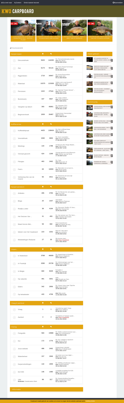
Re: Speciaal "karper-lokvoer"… (65, 90)
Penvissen (22, 91)
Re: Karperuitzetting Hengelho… (65, 378)
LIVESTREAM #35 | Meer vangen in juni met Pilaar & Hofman (100, 37)
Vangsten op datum (25, 107)
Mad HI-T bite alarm (62, 230)
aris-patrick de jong (64, 224)
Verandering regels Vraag (63, 308)
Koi (19, 341)
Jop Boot (61, 68)
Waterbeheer (22, 356)
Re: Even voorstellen (62, 137)
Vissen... (14, 249)
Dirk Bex (61, 115)
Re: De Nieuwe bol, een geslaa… (66, 192)
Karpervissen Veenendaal (63, 113)
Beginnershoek (23, 114)
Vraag (20, 309)
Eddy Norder (62, 146)
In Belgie (21, 271)
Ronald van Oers (64, 279)
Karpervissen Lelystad (62, 347)
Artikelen (21, 193)
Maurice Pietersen (64, 201)
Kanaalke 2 (59, 270)
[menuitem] (118, 2)
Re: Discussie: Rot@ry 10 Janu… (66, 207)
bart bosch (62, 177)
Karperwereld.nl (17, 187)
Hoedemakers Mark (31, 381)
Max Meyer (62, 60)
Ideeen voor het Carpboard (28, 232)
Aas (19, 68)
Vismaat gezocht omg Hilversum (65, 152)
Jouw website (23, 349)
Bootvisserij (22, 99)
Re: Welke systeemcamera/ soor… (66, 332)
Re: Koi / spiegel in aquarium (64, 339)
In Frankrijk (22, 263)
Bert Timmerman (64, 209)
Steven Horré (63, 341)
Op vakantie (22, 279)
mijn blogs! (59, 199)
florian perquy (63, 107)
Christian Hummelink (65, 217)
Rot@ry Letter (23, 209)
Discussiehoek (23, 60)
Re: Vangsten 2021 (61, 105)
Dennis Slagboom (64, 138)
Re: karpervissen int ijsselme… (65, 254)
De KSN (21, 372)
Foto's (20, 169)
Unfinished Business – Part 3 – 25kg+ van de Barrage (74, 37)
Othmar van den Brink (65, 154)
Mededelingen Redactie (26, 240)
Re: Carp (58, 160)
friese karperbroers (61, 223)
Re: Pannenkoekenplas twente (65, 59)
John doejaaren (63, 99)
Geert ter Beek (63, 287)
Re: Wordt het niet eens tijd (64, 176)
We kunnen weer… (61, 238)
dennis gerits (62, 169)
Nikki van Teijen (63, 84)
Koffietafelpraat (23, 130)
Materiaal (21, 83)
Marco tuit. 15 (63, 162)
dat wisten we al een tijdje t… (64, 355)
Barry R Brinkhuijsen (65, 349)
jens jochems (63, 232)
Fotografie (21, 333)
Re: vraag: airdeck (61, 98)
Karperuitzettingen (24, 364)
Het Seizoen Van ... (25, 216)
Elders (20, 287)
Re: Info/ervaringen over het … (65, 262)
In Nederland (22, 256)
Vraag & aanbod (17, 303)
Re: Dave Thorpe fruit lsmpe (64, 67)
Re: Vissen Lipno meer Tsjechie (65, 285)
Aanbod (21, 317)
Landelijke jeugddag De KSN (64, 370)
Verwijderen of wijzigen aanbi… (65, 316)
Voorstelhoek (22, 138)
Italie (57, 277)
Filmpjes (21, 161)
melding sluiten (90, 401)
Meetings (21, 146)
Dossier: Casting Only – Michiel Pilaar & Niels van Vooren (48, 37)
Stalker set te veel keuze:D (64, 82)
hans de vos (62, 356)
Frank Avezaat (63, 372)
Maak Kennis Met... (25, 224)
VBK (19, 380)
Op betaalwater (23, 294)
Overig (14, 327)
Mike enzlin (62, 293)
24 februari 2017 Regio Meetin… (65, 145)
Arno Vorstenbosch (64, 333)
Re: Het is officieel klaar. (63, 129)
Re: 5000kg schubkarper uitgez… (66, 363)
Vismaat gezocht (24, 154)
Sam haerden (63, 271)
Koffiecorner (16, 124)
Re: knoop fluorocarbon (63, 74)
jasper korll (62, 76)
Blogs (20, 201)
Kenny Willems (63, 309)
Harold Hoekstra (64, 364)
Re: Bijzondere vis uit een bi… (65, 168)
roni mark (61, 193)
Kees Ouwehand (64, 240)
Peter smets (62, 91)
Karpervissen (16, 54)
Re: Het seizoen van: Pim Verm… (66, 215)
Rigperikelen (22, 76)
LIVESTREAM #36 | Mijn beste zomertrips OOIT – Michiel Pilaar (23, 38)
